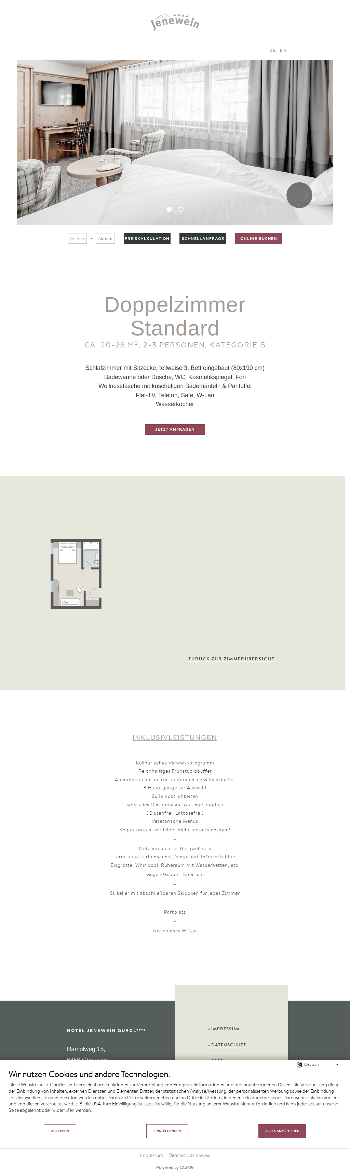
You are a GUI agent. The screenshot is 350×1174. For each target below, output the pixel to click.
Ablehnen (60, 1131)
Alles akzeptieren (282, 1131)
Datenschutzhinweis (189, 1155)
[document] (175, 1096)
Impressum (151, 1155)
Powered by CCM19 (175, 1167)
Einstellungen (167, 1131)
